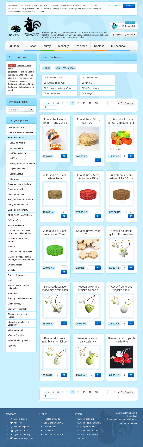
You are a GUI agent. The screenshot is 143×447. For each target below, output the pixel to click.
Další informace (114, 6)
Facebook (118, 46)
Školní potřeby (14, 304)
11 (84, 103)
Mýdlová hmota (15, 265)
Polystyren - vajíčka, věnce (22, 163)
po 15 (129, 103)
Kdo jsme (16, 423)
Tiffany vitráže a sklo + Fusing (18, 315)
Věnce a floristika (16, 335)
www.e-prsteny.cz (86, 426)
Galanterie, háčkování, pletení (18, 239)
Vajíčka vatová (16, 174)
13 (96, 103)
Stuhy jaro (14, 179)
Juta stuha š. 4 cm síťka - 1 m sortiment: (121, 121)
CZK (128, 22)
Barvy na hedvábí (16, 189)
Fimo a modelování (17, 225)
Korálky (11, 246)
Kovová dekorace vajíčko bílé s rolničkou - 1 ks (121, 290)
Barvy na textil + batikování (20, 199)
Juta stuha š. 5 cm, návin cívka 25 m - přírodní (121, 178)
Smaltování (13, 293)
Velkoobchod (50, 426)
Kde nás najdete (19, 426)
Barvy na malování (16, 194)
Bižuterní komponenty (18, 210)
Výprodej (12, 345)
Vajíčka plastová (17, 168)
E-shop (32, 46)
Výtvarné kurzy (19, 430)
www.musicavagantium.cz (90, 423)
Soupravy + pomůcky (17, 309)
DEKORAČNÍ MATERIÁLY (20, 215)
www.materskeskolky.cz (88, 434)
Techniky (63, 46)
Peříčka (13, 158)
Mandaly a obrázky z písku (20, 251)
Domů (14, 46)
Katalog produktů (52, 419)
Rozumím (129, 6)
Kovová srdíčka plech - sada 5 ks (121, 340)
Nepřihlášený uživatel (124, 35)
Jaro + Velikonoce (16, 137)
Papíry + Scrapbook (17, 275)
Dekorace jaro (16, 148)
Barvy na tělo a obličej (18, 204)
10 (78, 103)
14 (44, 107)
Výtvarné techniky (20, 434)
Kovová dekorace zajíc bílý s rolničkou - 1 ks (55, 341)
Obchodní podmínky (53, 434)
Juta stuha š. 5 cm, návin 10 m (55, 177)
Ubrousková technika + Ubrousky (18, 323)
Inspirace (81, 46)
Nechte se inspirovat (21, 438)
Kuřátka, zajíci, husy (19, 153)
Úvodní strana (18, 419)
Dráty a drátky (14, 220)
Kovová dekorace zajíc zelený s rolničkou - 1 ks (88, 341)
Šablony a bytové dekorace (20, 298)
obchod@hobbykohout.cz (125, 419)
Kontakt (99, 46)
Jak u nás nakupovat (53, 423)
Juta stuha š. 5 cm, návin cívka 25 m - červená (88, 178)
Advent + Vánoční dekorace (21, 132)
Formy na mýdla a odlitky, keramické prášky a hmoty (20, 231)
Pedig (10, 280)
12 (90, 103)
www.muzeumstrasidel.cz (89, 430)
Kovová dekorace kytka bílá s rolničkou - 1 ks (121, 234)
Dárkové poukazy (16, 127)
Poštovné (21, 66)
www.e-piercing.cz (86, 419)
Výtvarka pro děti (15, 330)
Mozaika (12, 270)
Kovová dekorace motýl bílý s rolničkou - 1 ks (55, 290)
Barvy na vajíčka (17, 143)
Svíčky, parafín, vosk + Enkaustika (18, 286)
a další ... (82, 438)
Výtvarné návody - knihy (19, 340)
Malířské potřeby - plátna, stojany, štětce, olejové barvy (21, 258)
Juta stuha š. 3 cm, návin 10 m (88, 121)
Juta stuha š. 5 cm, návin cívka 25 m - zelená (55, 234)
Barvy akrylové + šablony (19, 184)
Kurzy (47, 46)
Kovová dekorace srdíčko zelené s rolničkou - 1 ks (88, 290)
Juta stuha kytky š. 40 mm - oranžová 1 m (55, 123)
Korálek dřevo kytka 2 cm (88, 232)
